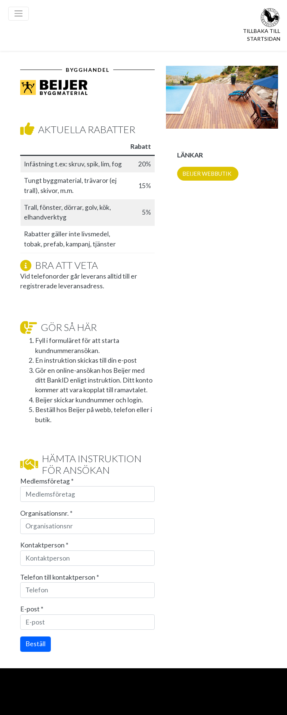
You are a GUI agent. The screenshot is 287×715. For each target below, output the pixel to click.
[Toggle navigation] (18, 14)
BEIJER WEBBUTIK (206, 173)
